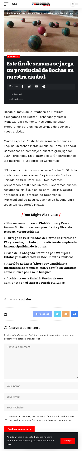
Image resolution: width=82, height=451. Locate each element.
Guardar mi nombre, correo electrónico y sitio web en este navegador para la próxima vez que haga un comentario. (41, 418)
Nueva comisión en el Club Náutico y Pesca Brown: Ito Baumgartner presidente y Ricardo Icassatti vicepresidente (38, 227)
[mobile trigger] (7, 4)
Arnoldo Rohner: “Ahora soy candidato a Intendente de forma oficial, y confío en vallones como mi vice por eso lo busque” (40, 268)
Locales (13, 56)
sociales (25, 299)
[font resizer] (14, 4)
